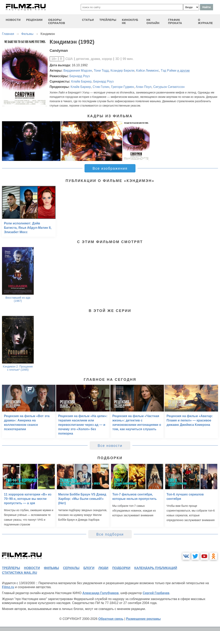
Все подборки (110, 534)
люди (103, 568)
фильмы (51, 568)
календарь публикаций (155, 568)
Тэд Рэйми (168, 70)
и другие (183, 70)
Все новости (110, 446)
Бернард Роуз (79, 76)
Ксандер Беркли (122, 70)
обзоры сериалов (56, 21)
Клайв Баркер (81, 81)
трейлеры (107, 19)
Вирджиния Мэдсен (77, 70)
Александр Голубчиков (100, 593)
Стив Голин (101, 86)
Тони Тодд (101, 70)
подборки (121, 568)
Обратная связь (111, 618)
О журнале (205, 21)
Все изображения (109, 168)
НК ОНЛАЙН (153, 21)
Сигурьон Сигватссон (169, 86)
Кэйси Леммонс (147, 70)
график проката (175, 21)
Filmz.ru (8, 587)
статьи (88, 19)
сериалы (71, 568)
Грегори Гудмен (122, 86)
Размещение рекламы (143, 618)
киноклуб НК (130, 21)
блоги (88, 568)
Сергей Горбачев (156, 593)
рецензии (34, 19)
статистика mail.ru (19, 572)
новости (13, 19)
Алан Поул (143, 86)
